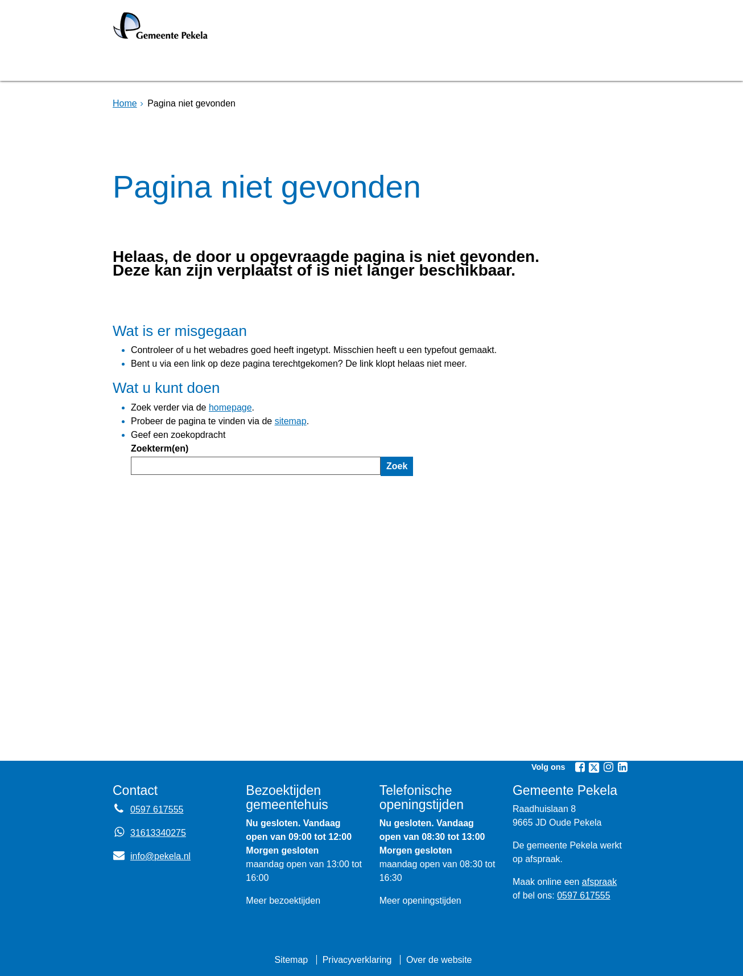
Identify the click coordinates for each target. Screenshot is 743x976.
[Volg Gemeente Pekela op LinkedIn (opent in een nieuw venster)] (622, 767)
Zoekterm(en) (159, 448)
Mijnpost (493, 65)
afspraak (599, 882)
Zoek (396, 466)
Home (125, 103)
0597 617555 (583, 895)
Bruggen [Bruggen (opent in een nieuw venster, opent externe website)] (225, 65)
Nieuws (427, 65)
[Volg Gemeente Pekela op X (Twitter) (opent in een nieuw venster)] (594, 767)
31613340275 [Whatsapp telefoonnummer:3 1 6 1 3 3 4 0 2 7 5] (158, 833)
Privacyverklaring (357, 960)
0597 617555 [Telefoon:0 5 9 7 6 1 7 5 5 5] (156, 809)
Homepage (151, 65)
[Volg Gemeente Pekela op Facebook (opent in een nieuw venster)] (579, 767)
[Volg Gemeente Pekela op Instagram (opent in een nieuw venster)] (608, 767)
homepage (230, 407)
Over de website (439, 960)
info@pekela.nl (152, 856)
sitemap (291, 421)
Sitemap (291, 960)
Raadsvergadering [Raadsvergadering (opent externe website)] (328, 65)
